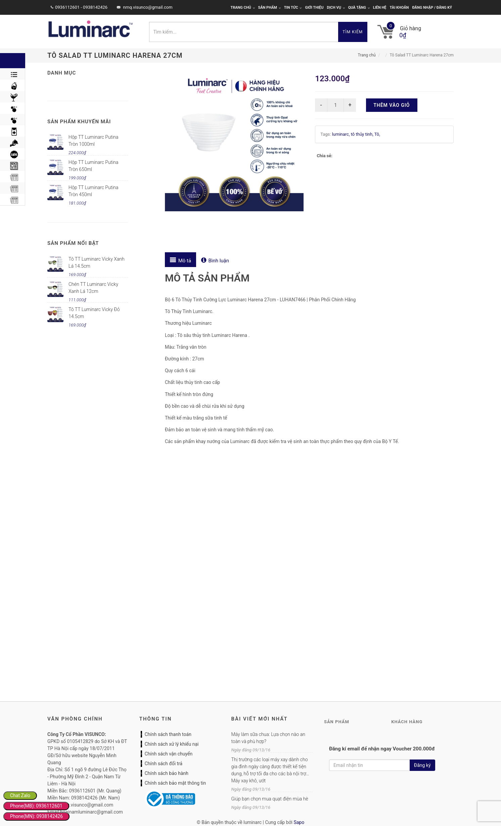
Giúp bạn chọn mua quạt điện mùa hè (269, 798)
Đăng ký (422, 765)
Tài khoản (399, 7)
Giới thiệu (314, 7)
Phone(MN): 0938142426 (36, 816)
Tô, (377, 134)
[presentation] (180, 259)
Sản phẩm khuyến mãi (79, 122)
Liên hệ (379, 7)
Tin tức (293, 7)
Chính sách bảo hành (166, 773)
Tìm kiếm (353, 32)
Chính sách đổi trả (163, 763)
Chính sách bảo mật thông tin (175, 783)
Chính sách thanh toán (168, 734)
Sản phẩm (269, 7)
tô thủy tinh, (362, 134)
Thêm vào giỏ (391, 105)
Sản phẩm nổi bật (73, 243)
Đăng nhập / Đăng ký (432, 7)
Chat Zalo (20, 795)
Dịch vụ (336, 7)
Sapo (298, 822)
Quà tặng (359, 7)
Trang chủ (242, 7)
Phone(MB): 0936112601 (36, 806)
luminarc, (341, 134)
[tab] (180, 259)
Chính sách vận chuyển (169, 753)
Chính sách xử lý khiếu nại (172, 744)
